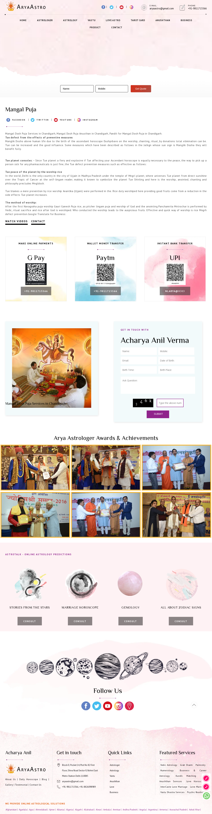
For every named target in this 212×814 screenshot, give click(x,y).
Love (112, 786)
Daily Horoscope (28, 779)
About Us (10, 779)
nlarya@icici (175, 291)
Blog (44, 779)
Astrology (70, 20)
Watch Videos (16, 221)
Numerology (167, 770)
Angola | (143, 809)
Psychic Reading (195, 792)
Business (186, 20)
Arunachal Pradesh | (178, 809)
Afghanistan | (12, 809)
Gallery (9, 784)
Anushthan (163, 20)
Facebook (19, 119)
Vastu (91, 20)
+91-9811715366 (36, 291)
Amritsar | (117, 809)
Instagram (90, 119)
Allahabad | (89, 809)
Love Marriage (198, 786)
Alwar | (99, 809)
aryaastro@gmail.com (73, 781)
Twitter (42, 119)
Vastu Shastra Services (172, 792)
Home (23, 20)
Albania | (61, 809)
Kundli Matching (186, 776)
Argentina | (153, 809)
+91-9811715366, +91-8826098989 (79, 786)
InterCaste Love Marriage (173, 786)
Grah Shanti (186, 765)
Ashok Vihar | (195, 809)
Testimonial (21, 784)
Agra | (32, 809)
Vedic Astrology (168, 765)
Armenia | (164, 809)
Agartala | (23, 809)
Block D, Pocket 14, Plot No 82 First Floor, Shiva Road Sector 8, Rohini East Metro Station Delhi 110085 (80, 770)
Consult (29, 621)
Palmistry (201, 765)
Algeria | (70, 809)
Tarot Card (138, 20)
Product (95, 27)
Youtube (66, 119)
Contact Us (35, 784)
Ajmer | (52, 809)
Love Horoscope (196, 781)
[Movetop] (194, 705)
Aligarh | (79, 809)
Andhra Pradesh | (131, 809)
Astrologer (45, 20)
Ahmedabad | (42, 809)
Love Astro (113, 20)
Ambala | (107, 809)
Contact (116, 27)
